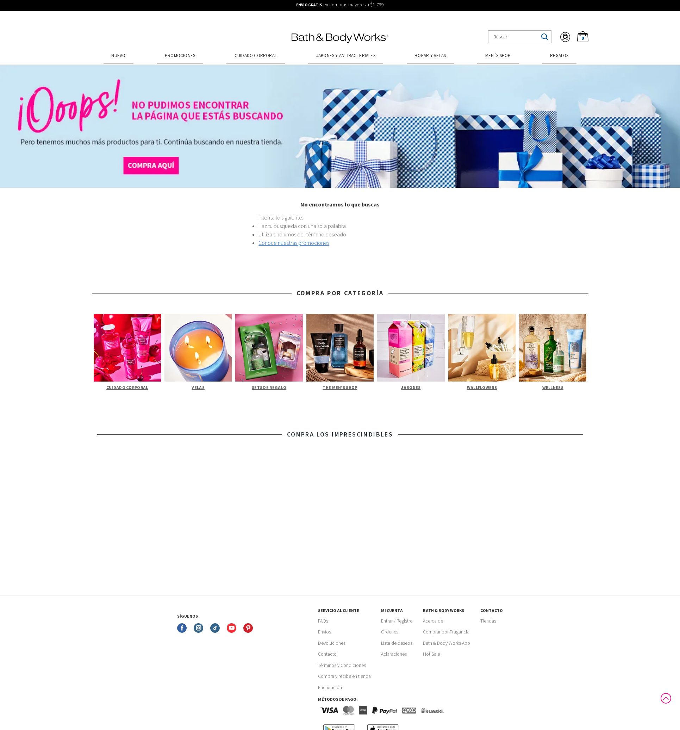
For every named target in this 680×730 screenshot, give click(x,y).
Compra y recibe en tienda (344, 676)
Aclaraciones (394, 654)
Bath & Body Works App (446, 643)
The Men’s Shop (340, 388)
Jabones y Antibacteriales (345, 55)
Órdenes (389, 632)
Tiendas (488, 621)
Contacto (327, 654)
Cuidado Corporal (256, 55)
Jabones (410, 388)
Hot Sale (431, 654)
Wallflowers (482, 388)
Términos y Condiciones (342, 665)
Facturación (330, 687)
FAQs (323, 621)
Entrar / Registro (397, 621)
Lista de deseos (396, 643)
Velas (198, 388)
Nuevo (118, 55)
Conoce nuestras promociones (293, 243)
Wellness (552, 388)
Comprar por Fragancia (446, 632)
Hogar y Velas (430, 55)
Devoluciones (331, 643)
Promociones (180, 55)
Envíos (324, 632)
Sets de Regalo (269, 388)
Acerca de (433, 621)
